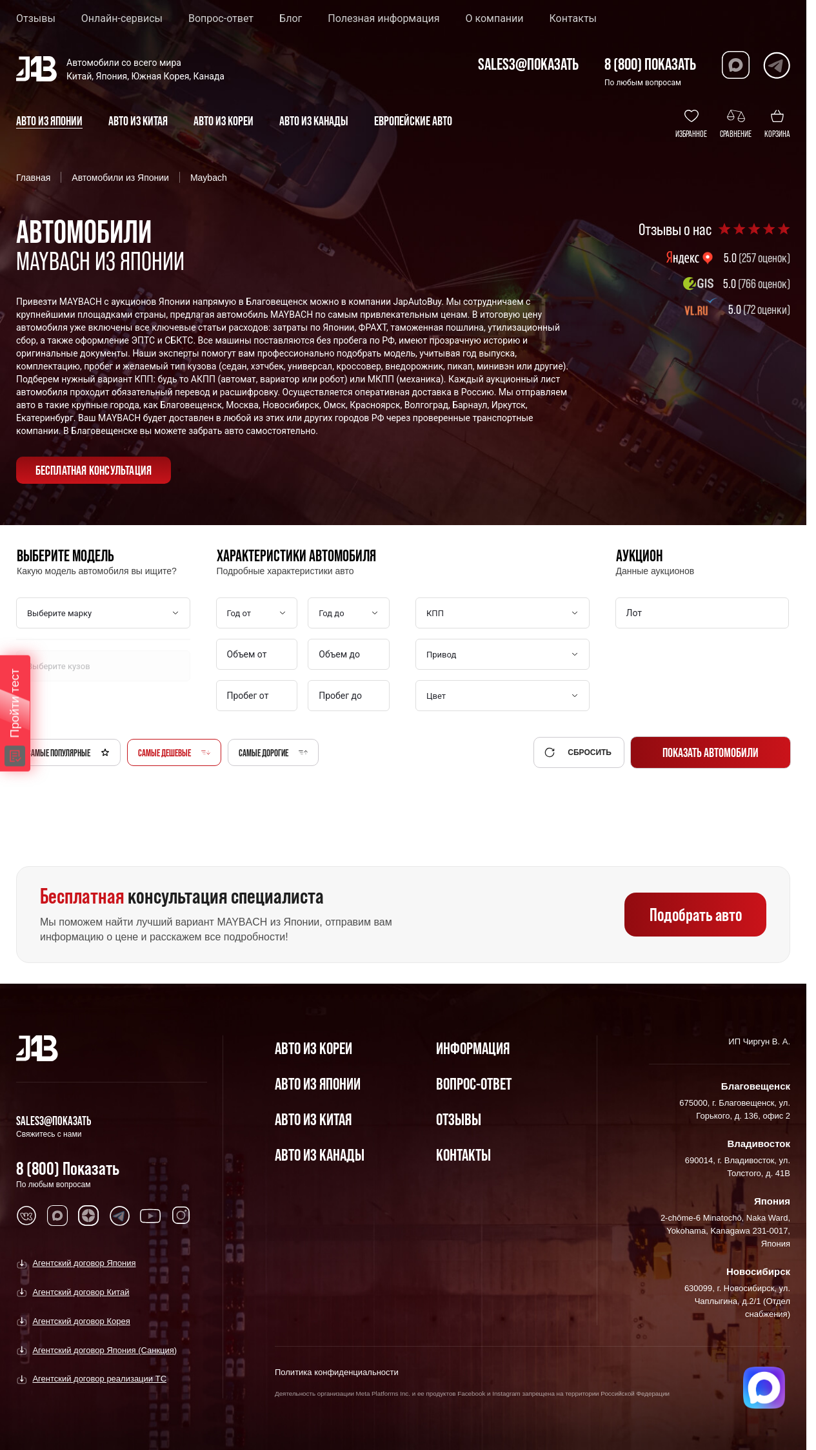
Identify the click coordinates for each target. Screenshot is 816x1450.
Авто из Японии (318, 1083)
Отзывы (35, 19)
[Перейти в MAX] (57, 1215)
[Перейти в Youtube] (150, 1215)
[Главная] (37, 1048)
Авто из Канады (319, 1154)
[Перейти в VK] (26, 1215)
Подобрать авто (696, 914)
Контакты (573, 19)
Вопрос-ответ (221, 19)
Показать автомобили (710, 752)
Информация (473, 1048)
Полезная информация (383, 19)
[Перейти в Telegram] (776, 65)
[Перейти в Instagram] (181, 1215)
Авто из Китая (313, 1119)
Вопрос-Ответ (474, 1083)
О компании (494, 19)
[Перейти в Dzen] (88, 1215)
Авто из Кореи (313, 1048)
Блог (290, 19)
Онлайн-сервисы (122, 19)
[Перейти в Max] (736, 65)
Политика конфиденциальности (337, 1372)
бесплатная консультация (93, 470)
